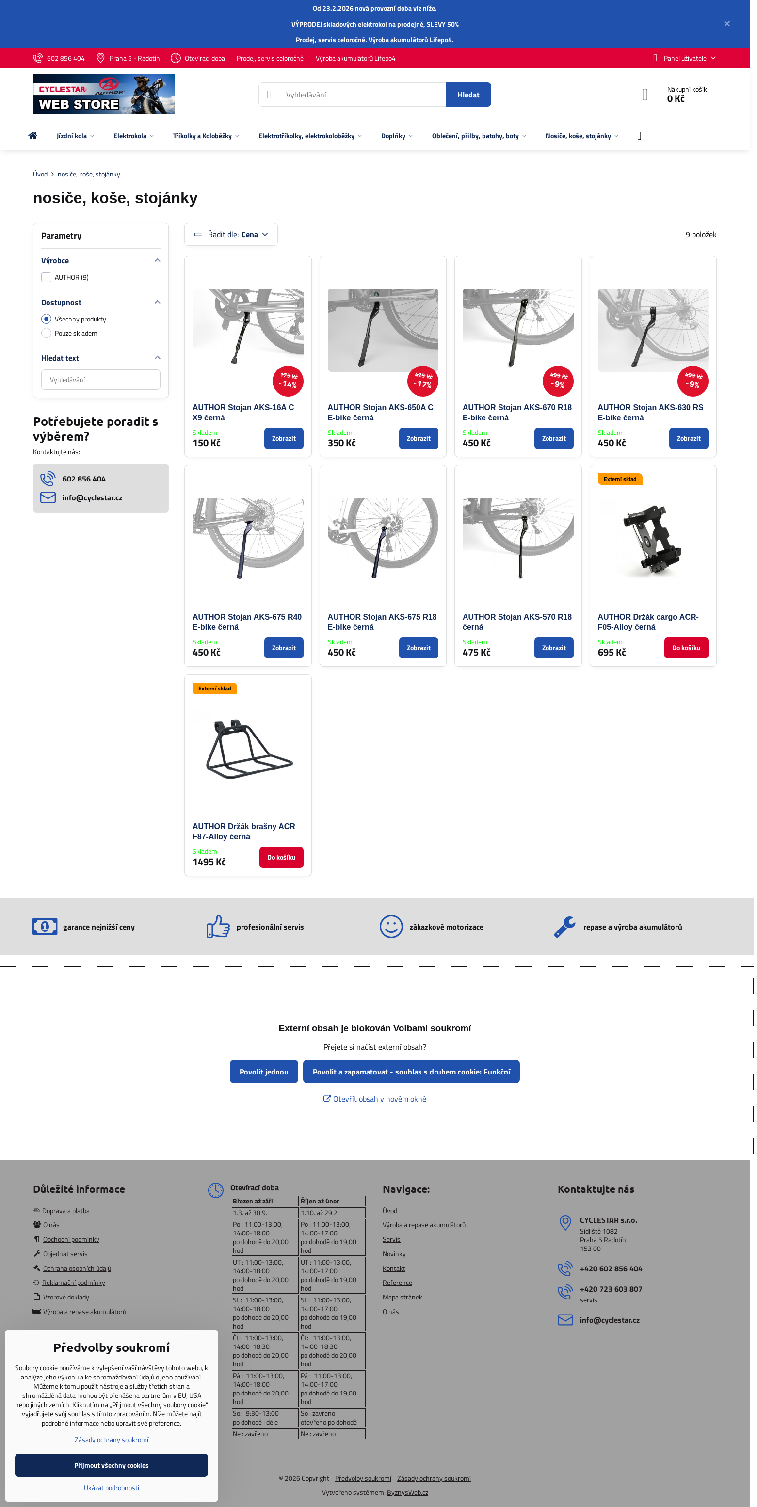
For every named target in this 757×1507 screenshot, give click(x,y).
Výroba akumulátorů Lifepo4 (410, 39)
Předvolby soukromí (363, 1478)
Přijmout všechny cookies (111, 1465)
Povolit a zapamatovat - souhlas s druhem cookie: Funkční (411, 1071)
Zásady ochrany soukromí (434, 1478)
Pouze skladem (69, 333)
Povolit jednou (264, 1071)
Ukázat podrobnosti (111, 1487)
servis (327, 39)
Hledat (468, 94)
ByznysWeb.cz (407, 1492)
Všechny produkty (73, 319)
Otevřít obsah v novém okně (374, 1099)
